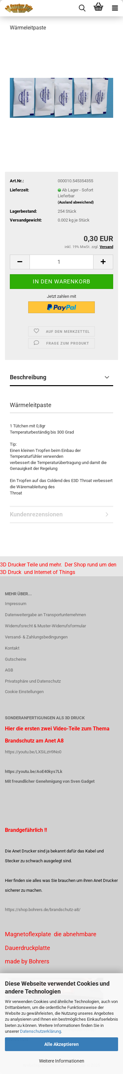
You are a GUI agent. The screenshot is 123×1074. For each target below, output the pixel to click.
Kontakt (12, 648)
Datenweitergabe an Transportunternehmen (45, 614)
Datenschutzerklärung (40, 1031)
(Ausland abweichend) (76, 202)
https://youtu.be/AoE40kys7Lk (33, 771)
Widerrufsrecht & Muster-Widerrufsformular (45, 625)
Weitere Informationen (61, 1061)
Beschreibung (28, 377)
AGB (9, 670)
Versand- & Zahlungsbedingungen (36, 637)
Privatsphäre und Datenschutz (33, 681)
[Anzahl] (61, 262)
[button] (20, 262)
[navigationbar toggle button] (115, 8)
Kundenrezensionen (36, 514)
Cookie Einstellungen (24, 691)
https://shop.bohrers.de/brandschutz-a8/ (42, 909)
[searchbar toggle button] (82, 8)
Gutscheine (15, 659)
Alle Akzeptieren (61, 1044)
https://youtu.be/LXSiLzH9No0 (33, 751)
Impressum (15, 603)
